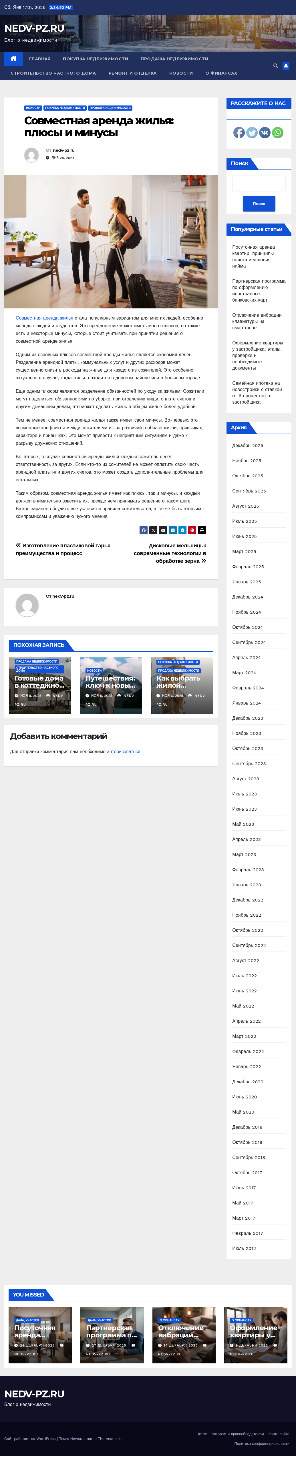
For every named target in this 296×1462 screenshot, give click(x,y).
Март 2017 (243, 1218)
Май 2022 (243, 1006)
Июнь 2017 (244, 1187)
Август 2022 (245, 960)
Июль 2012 (244, 1248)
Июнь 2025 (244, 536)
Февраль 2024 (248, 688)
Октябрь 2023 (247, 748)
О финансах (221, 73)
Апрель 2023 (246, 839)
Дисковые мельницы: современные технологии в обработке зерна (170, 553)
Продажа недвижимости (174, 58)
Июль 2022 (244, 975)
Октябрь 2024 (247, 627)
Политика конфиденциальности (261, 1443)
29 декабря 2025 (38, 1345)
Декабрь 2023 (247, 718)
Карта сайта (279, 1434)
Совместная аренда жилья (44, 318)
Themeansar (109, 1439)
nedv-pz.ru (64, 150)
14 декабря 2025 (181, 1345)
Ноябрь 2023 (246, 733)
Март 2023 (244, 854)
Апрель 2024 (246, 657)
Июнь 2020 (244, 1097)
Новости (181, 73)
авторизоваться (123, 751)
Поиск (239, 163)
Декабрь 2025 (247, 445)
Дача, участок (27, 1320)
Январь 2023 (246, 884)
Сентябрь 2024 (249, 642)
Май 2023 (243, 824)
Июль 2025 (244, 521)
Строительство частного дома (53, 73)
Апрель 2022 (246, 1021)
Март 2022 (244, 1036)
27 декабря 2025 (110, 1345)
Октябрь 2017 (247, 1172)
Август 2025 (245, 506)
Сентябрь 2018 (248, 1157)
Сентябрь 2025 (249, 491)
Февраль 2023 (248, 869)
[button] (275, 66)
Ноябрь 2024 (246, 612)
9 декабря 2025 (252, 1345)
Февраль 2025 (248, 566)
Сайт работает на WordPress (30, 1439)
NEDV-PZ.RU (34, 28)
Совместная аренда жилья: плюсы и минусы (98, 126)
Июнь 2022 (244, 991)
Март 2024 (244, 672)
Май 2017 (242, 1203)
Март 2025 (244, 551)
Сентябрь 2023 (249, 763)
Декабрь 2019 (247, 1127)
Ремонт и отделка (133, 73)
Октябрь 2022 (247, 930)
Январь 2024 (246, 703)
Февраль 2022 (248, 1051)
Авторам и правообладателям (238, 1434)
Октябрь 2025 (247, 475)
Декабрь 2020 (247, 1081)
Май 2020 (243, 1112)
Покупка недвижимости (95, 58)
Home (201, 1434)
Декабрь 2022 (247, 900)
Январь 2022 (246, 1066)
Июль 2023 (244, 794)
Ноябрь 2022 (246, 915)
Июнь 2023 (244, 809)
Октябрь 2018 (247, 1142)
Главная (40, 58)
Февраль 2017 (247, 1233)
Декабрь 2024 (247, 597)
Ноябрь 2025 (246, 460)
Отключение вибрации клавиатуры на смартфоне (257, 321)
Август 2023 (245, 778)
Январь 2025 (246, 582)
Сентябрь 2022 (249, 945)
